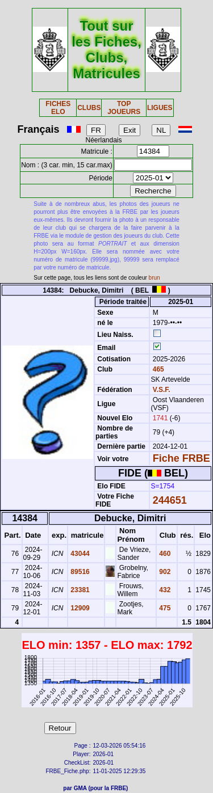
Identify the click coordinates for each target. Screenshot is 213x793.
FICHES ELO (57, 108)
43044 (79, 554)
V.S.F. (161, 390)
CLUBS (89, 108)
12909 (79, 608)
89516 (79, 572)
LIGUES (160, 108)
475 (163, 608)
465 (157, 369)
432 (163, 590)
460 (163, 554)
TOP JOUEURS (123, 108)
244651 (170, 500)
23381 (79, 590)
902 (163, 572)
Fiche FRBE (181, 458)
